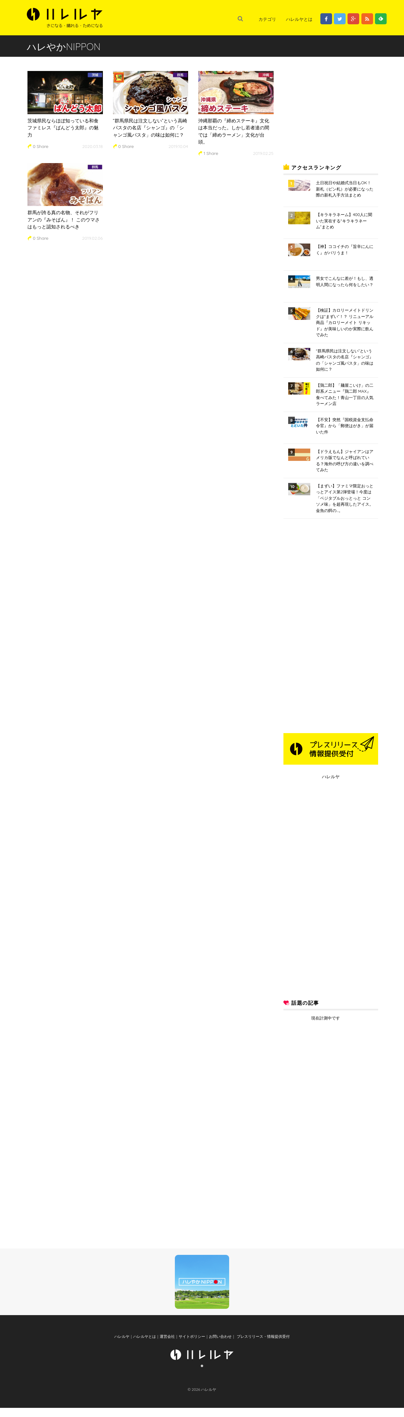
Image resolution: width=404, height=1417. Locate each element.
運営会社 (167, 1345)
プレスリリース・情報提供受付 (262, 1345)
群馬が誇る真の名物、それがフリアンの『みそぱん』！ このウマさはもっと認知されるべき (63, 219)
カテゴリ (267, 19)
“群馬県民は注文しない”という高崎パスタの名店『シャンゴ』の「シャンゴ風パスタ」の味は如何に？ (150, 128)
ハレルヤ (331, 776)
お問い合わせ (220, 1345)
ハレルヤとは (299, 19)
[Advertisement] (330, 108)
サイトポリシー (192, 1345)
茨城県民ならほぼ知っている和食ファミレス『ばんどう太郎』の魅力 (62, 128)
